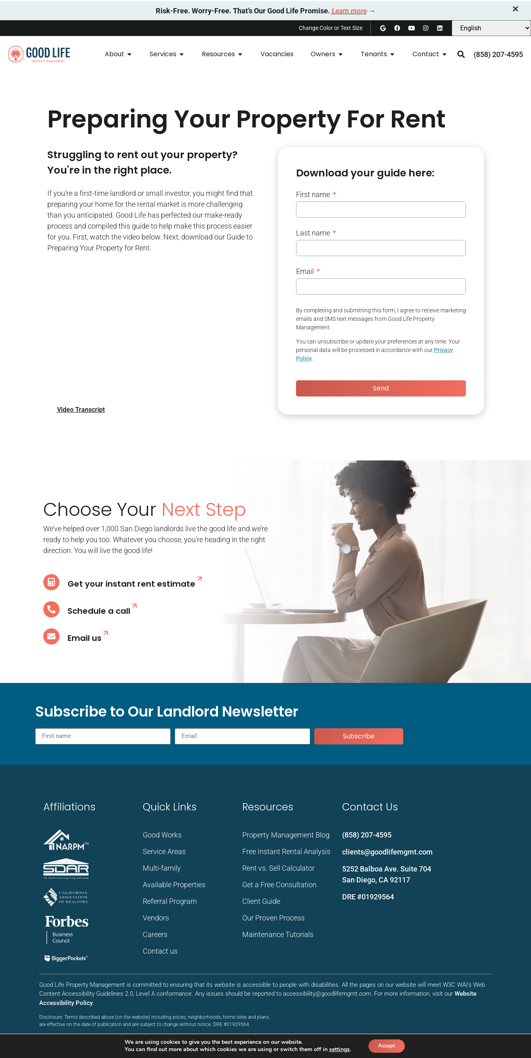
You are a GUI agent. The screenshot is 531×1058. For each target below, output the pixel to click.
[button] (461, 54)
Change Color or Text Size (330, 28)
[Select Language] (491, 28)
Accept (387, 1045)
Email (305, 272)
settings (336, 1049)
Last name (314, 233)
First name (314, 195)
